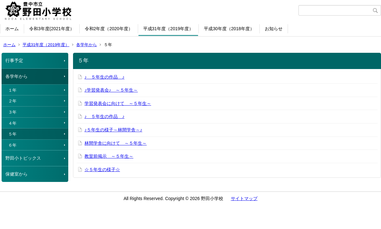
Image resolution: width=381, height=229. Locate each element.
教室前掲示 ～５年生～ (108, 156)
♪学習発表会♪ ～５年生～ (111, 90)
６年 (12, 145)
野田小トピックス (23, 158)
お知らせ (274, 28)
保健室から (16, 174)
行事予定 (14, 60)
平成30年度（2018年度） (229, 28)
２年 (12, 101)
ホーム (12, 28)
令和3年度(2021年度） (51, 28)
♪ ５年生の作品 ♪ (104, 77)
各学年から (86, 44)
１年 (12, 90)
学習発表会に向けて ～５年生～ (117, 103)
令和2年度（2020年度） (109, 28)
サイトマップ (244, 198)
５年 (12, 134)
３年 (12, 112)
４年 (12, 123)
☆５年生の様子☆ (102, 169)
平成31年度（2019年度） (168, 28)
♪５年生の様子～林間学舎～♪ (113, 129)
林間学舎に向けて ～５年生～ (115, 143)
